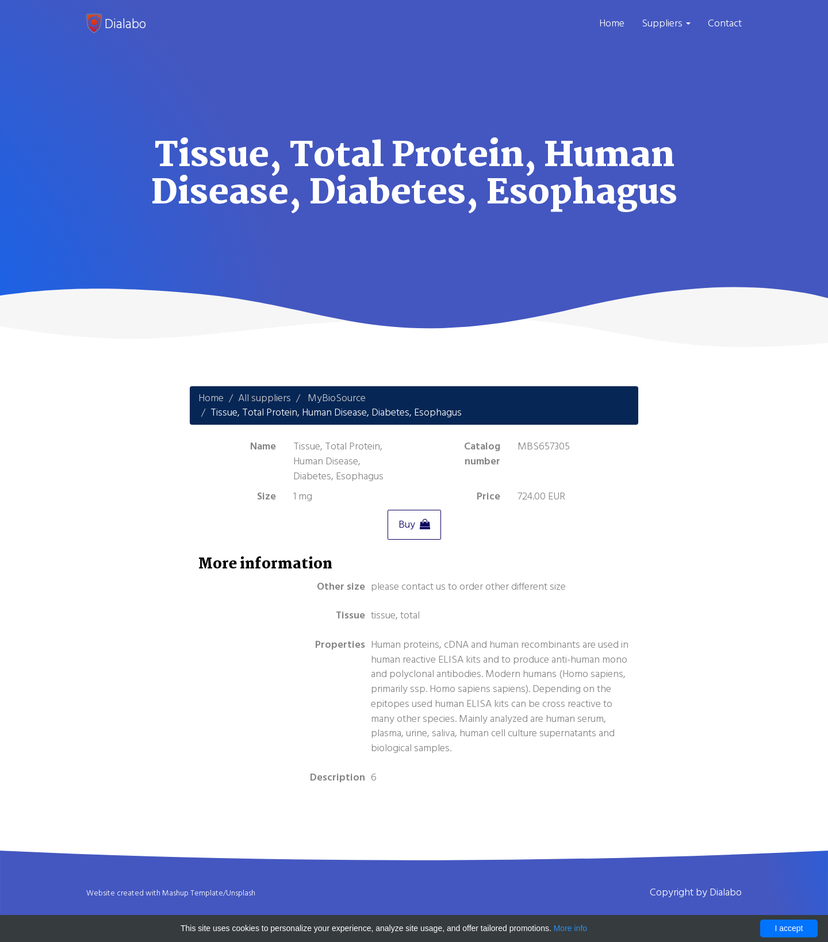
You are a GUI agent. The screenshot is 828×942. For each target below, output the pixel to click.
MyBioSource (337, 398)
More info (570, 928)
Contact (725, 23)
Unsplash (240, 893)
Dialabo (116, 23)
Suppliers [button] (666, 23)
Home (611, 23)
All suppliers (264, 398)
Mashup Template (192, 893)
